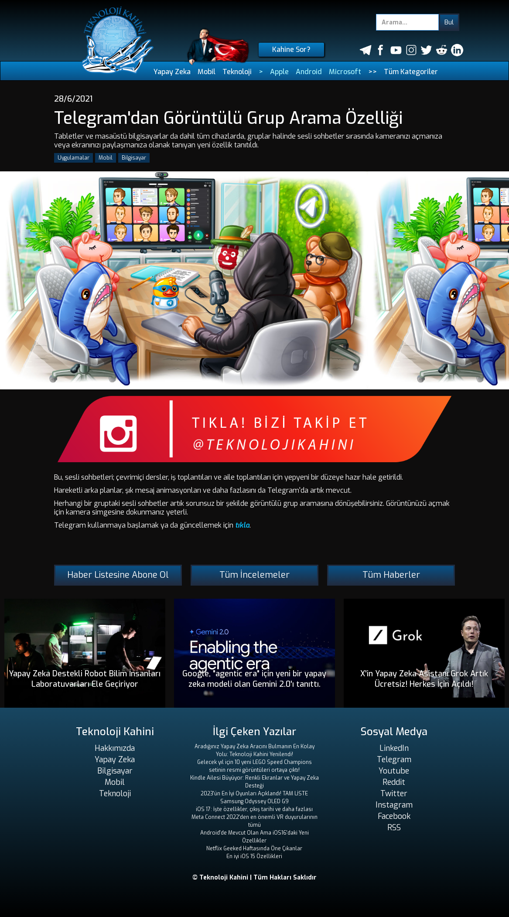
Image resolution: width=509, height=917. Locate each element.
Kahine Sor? (291, 49)
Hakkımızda (115, 748)
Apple (279, 71)
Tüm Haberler (391, 575)
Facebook (394, 816)
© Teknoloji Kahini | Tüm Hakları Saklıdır (254, 877)
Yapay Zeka (172, 71)
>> (372, 71)
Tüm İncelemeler (254, 575)
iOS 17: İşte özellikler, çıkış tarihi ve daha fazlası (254, 809)
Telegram (394, 759)
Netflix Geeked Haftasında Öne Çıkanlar (254, 848)
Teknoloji (237, 71)
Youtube (394, 771)
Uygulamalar (73, 157)
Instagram (394, 805)
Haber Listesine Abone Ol (118, 575)
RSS (394, 827)
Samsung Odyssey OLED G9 (254, 801)
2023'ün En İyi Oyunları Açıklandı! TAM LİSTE (254, 793)
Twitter (393, 793)
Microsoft (345, 71)
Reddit (394, 782)
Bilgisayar (134, 157)
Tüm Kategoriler (411, 71)
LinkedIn (394, 748)
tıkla (242, 525)
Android (309, 71)
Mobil (206, 71)
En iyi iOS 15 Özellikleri (254, 856)
